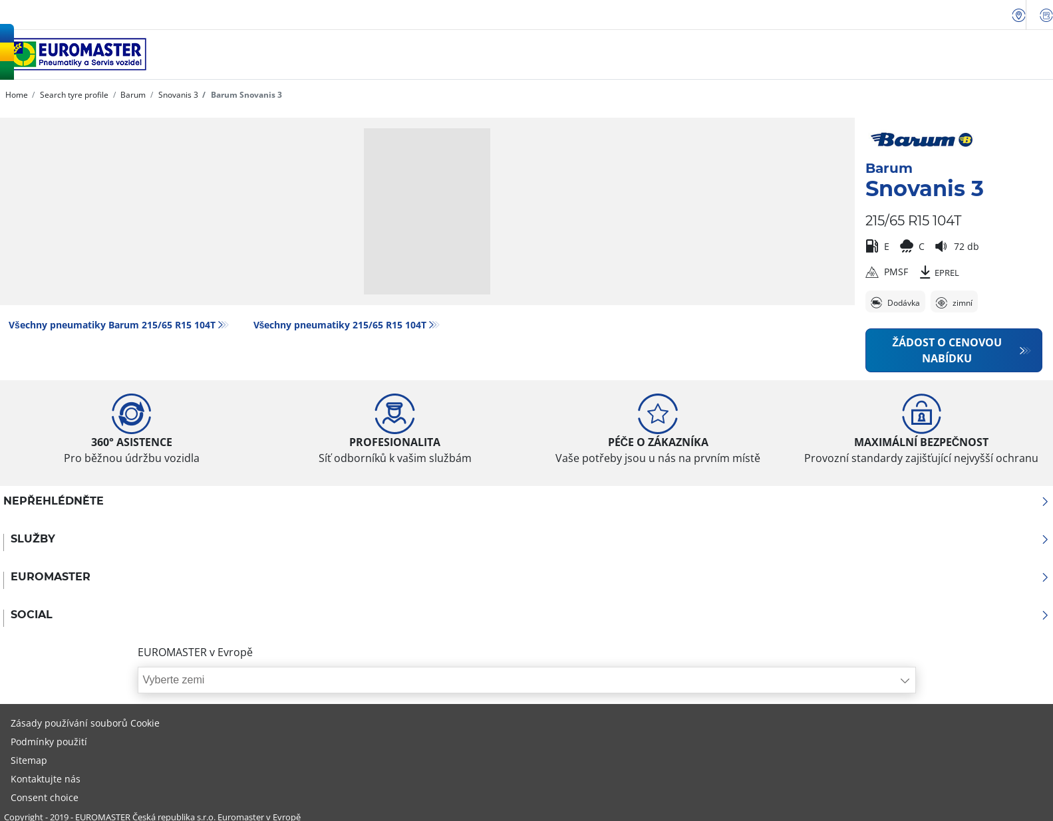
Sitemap (29, 760)
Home (16, 94)
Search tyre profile (73, 94)
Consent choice (44, 797)
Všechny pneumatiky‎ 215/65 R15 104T (340, 324)
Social (530, 615)
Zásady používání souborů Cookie (85, 723)
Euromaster (530, 577)
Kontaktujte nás (45, 778)
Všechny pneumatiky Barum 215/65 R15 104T (112, 324)
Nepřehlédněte (526, 501)
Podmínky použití (49, 741)
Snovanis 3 (177, 94)
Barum (132, 94)
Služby (530, 539)
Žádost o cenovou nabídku (947, 350)
